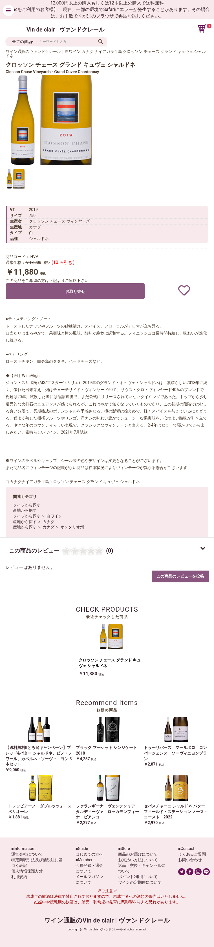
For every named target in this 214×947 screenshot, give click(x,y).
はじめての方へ (89, 854)
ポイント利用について (138, 876)
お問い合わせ (190, 860)
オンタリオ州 (72, 527)
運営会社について (27, 854)
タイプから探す (27, 505)
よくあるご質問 (192, 854)
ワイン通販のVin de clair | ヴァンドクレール (107, 920)
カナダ (48, 521)
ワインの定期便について (140, 882)
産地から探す (25, 510)
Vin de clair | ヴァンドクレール (65, 29)
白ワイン (54, 516)
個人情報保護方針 (27, 871)
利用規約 (19, 876)
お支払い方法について (138, 860)
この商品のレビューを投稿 (180, 576)
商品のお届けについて (138, 854)
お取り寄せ (75, 291)
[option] (51, 120)
